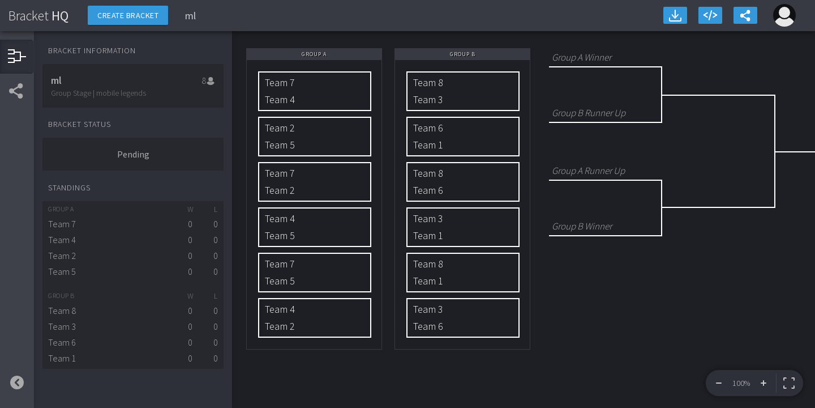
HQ (38, 15)
